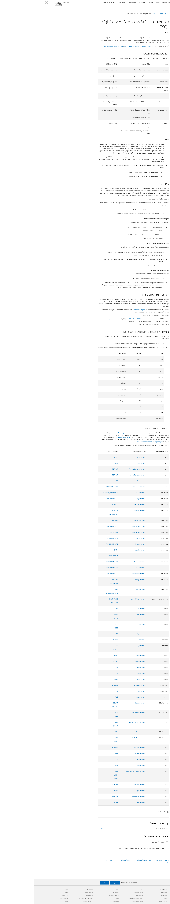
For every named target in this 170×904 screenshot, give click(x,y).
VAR (82, 738)
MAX (82, 716)
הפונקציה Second (106, 562)
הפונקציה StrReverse (105, 796)
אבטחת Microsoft (92, 860)
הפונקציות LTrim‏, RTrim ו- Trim (102, 771)
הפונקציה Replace (106, 785)
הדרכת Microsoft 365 (110, 860)
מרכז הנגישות (75, 860)
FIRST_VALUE (79, 599)
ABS (83, 609)
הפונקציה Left (107, 759)
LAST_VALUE (80, 603)
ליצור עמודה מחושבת (89, 437)
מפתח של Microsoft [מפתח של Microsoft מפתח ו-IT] (54, 892)
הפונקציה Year (107, 589)
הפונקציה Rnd (107, 655)
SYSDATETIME (79, 556)
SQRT (82, 679)
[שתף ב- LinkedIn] (131, 811)
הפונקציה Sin (107, 673)
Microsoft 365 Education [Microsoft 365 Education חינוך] (103, 901)
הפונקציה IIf (108, 691)
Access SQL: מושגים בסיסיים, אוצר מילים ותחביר (105, 46)
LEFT (82, 759)
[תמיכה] (140, 2)
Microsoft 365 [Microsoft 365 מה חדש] (156, 898)
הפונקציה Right (107, 790)
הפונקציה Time (107, 568)
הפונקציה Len (107, 765)
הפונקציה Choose (106, 685)
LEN (83, 765)
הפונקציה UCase (106, 802)
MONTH (81, 550)
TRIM (82, 771)
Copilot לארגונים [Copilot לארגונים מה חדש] (156, 892)
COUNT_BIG (80, 707)
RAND (82, 655)
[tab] (130, 842)
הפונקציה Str (107, 481)
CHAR (82, 457)
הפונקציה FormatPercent (104, 475)
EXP (83, 634)
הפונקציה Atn (107, 614)
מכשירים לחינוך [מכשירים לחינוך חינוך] (105, 895)
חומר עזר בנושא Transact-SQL (79, 46)
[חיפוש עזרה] (24, 2)
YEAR (82, 589)
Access (133, 14)
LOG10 (82, 649)
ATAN (82, 614)
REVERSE (81, 796)
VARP (82, 741)
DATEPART (80, 520)
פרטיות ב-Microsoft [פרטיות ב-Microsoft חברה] (30, 898)
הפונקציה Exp (107, 634)
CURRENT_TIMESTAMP (76, 493)
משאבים (88, 2)
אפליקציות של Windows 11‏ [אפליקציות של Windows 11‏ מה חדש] (154, 901)
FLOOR (82, 640)
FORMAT (81, 469)
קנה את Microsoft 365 (75, 2)
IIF (83, 691)
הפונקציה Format (106, 747)
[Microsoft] (153, 2)
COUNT (81, 703)
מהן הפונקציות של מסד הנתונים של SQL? (116, 442)
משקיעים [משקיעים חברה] (32, 901)
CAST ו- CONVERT (101, 319)
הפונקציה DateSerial (105, 526)
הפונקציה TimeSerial (105, 574)
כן (81, 883)
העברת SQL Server (124, 14)
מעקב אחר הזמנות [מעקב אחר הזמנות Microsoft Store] (130, 901)
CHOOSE (81, 685)
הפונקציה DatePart (106, 520)
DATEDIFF (81, 511)
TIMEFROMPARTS (78, 538)
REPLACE (81, 785)
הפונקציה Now (107, 556)
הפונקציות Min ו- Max (105, 713)
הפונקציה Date (107, 493)
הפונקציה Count (106, 703)
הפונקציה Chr (107, 457)
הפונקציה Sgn (107, 667)
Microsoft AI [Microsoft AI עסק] (82, 892)
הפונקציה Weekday (105, 580)
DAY (82, 463)
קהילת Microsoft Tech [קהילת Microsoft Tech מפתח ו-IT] (54, 901)
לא (70, 883)
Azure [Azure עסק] (83, 898)
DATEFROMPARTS (78, 499)
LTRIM (82, 775)
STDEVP (81, 726)
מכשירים (109, 2)
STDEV (82, 722)
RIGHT (82, 790)
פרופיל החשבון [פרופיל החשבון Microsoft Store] (130, 892)
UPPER (82, 802)
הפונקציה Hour (107, 538)
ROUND (81, 661)
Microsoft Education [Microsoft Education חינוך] (104, 892)
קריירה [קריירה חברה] (32, 892)
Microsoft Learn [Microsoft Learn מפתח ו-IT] (55, 895)
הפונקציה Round (106, 661)
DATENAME (80, 532)
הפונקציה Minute (106, 544)
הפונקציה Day (107, 463)
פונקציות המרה (73, 319)
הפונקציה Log (107, 646)
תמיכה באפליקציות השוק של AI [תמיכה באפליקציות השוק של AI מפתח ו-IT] (52, 898)
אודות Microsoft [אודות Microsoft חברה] (30, 895)
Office (124, 2)
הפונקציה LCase (106, 753)
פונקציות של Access (86, 433)
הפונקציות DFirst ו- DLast (104, 599)
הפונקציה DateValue (105, 532)
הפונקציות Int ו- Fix (106, 640)
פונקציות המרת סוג (105, 310)
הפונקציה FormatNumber (103, 469)
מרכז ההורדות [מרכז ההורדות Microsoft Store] (131, 895)
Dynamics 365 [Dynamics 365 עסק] (82, 901)
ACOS (82, 628)
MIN (82, 713)
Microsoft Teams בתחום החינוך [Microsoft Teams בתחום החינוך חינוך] (102, 898)
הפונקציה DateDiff (106, 511)
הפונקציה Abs (107, 609)
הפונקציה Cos (107, 624)
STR (83, 481)
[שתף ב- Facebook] (134, 811)
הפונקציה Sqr (107, 679)
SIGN (82, 667)
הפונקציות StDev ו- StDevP (103, 722)
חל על (132, 32)
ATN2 (82, 618)
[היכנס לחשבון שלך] (14, 2)
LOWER (81, 753)
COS (82, 624)
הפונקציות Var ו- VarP (105, 738)
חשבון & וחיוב (99, 2)
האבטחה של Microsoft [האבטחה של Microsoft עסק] (80, 895)
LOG (82, 646)
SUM (82, 732)
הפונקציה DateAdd (106, 505)
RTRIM (82, 779)
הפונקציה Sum (107, 732)
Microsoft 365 (132, 2)
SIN (83, 673)
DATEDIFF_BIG (79, 514)
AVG (82, 697)
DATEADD (81, 505)
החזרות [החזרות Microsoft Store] (132, 898)
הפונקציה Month (106, 550)
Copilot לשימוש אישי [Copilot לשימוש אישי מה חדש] (155, 895)
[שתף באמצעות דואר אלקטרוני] (126, 811)
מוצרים (117, 2)
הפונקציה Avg (107, 697)
